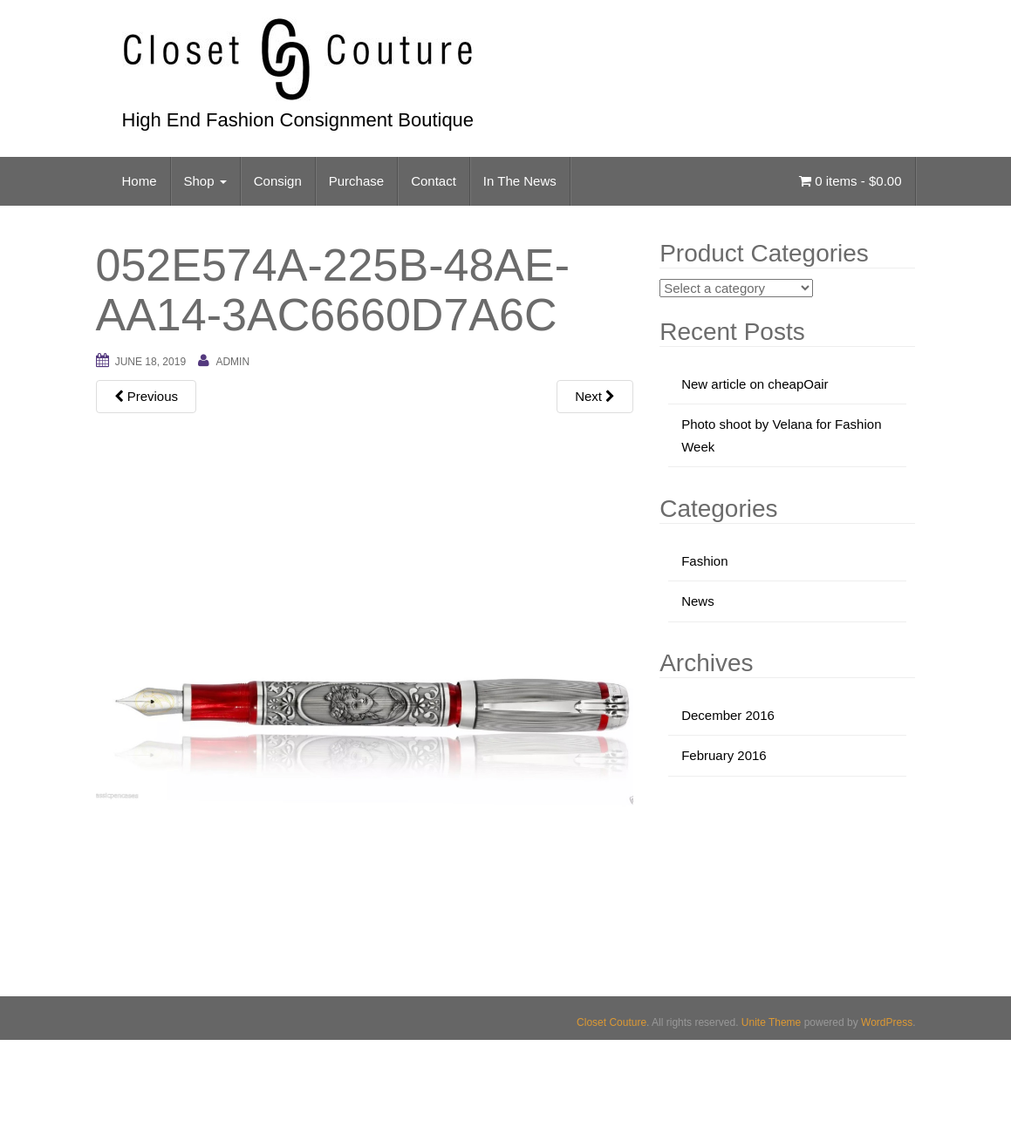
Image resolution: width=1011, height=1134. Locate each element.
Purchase (356, 180)
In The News (520, 180)
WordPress (886, 1022)
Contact (433, 180)
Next (595, 396)
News (697, 601)
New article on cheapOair (754, 384)
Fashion (704, 560)
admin (232, 362)
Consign (278, 180)
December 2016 (728, 715)
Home (139, 180)
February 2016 (724, 755)
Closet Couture (611, 1022)
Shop (205, 180)
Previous (146, 396)
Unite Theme (771, 1022)
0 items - (850, 180)
